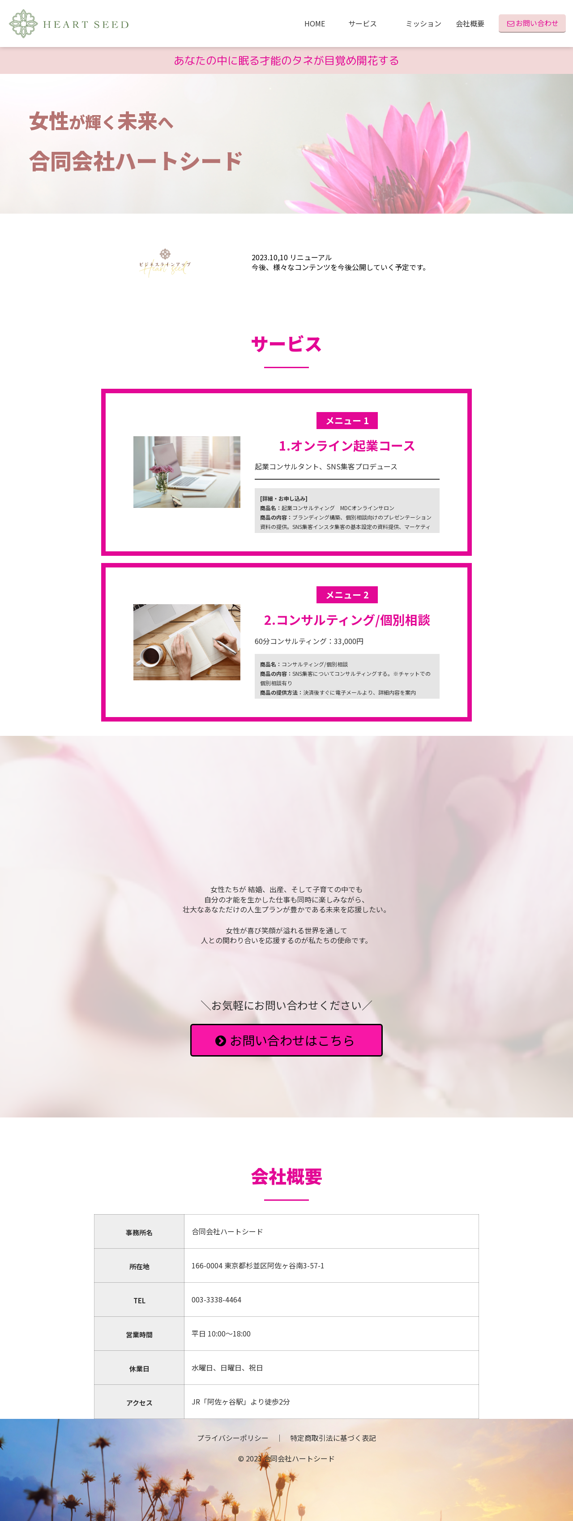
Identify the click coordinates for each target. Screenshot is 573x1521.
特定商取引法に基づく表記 (333, 1437)
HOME (319, 23)
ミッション (423, 23)
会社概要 (470, 23)
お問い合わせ (532, 22)
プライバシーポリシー (233, 1437)
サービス (369, 23)
